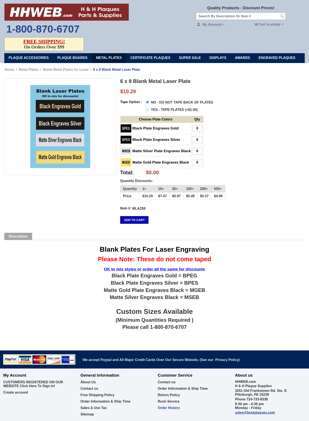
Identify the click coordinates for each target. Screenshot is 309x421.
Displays (217, 58)
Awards (242, 58)
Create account (15, 392)
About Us (88, 382)
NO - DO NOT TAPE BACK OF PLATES (180, 102)
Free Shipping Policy (97, 395)
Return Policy (169, 395)
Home (9, 69)
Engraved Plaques (277, 58)
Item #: (125, 208)
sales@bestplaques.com (255, 412)
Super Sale (190, 58)
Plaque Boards (72, 58)
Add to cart (134, 220)
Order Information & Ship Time (105, 401)
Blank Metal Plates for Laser (66, 69)
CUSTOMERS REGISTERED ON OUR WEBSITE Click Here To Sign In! (33, 384)
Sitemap (87, 414)
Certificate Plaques (150, 58)
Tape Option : (131, 102)
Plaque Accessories (29, 58)
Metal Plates (109, 58)
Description (18, 236)
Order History (169, 408)
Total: (127, 172)
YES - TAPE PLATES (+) (172, 109)
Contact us (89, 388)
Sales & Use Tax (93, 408)
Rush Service (168, 401)
